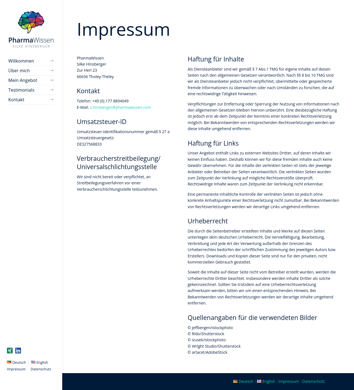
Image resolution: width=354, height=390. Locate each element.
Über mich (19, 71)
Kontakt (16, 100)
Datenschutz (41, 368)
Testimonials (21, 90)
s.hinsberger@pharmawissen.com (120, 107)
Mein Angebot (22, 80)
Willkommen (21, 61)
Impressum (16, 368)
